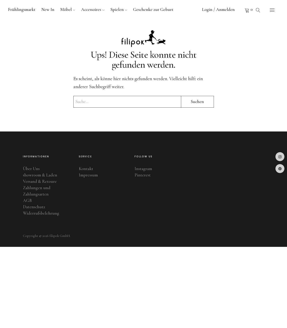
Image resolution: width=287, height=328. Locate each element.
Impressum (88, 175)
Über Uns (31, 168)
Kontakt (86, 168)
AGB (27, 200)
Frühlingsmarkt (21, 9)
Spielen (117, 9)
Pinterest (279, 168)
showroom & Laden (40, 175)
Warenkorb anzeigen (242, 10)
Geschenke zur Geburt (153, 9)
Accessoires (91, 9)
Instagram (279, 156)
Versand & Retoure (40, 181)
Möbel (66, 9)
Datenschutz (34, 206)
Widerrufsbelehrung (41, 213)
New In (47, 9)
